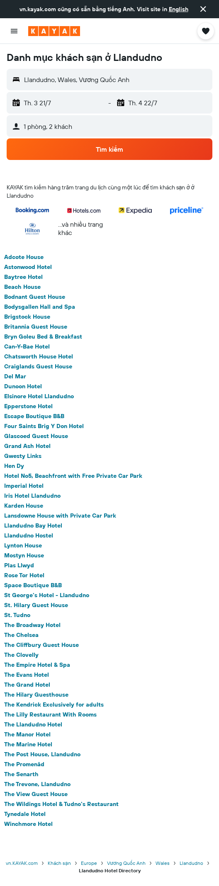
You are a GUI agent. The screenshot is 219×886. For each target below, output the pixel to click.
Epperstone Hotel (28, 406)
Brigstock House (27, 316)
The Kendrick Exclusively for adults (54, 704)
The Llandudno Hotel (33, 724)
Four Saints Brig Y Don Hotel (44, 426)
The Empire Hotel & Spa (37, 664)
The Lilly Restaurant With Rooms (50, 714)
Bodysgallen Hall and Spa (39, 306)
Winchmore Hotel (28, 824)
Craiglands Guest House (38, 366)
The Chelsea (21, 635)
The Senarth (21, 774)
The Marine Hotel (28, 744)
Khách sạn (59, 863)
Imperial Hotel (24, 485)
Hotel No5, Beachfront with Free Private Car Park (73, 475)
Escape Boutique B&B (34, 416)
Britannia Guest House (35, 326)
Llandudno (191, 863)
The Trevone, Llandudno (37, 784)
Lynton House (23, 545)
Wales (163, 863)
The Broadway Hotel (32, 625)
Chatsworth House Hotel (38, 356)
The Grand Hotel (27, 684)
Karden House (23, 505)
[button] (203, 9)
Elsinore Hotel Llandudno (39, 396)
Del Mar (15, 376)
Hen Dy (14, 466)
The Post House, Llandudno (42, 754)
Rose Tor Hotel (24, 575)
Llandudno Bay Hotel (33, 525)
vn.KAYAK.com (22, 863)
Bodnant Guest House (34, 296)
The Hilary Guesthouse (36, 694)
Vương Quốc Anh (126, 863)
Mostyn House (24, 555)
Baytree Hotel (23, 277)
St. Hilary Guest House (36, 605)
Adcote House (24, 257)
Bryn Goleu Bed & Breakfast (43, 336)
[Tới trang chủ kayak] (54, 31)
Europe (89, 863)
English (178, 9)
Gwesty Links (22, 456)
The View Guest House (36, 794)
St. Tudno (17, 615)
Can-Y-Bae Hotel (27, 346)
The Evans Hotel (26, 674)
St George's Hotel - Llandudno (46, 595)
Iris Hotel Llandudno (32, 495)
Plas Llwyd (19, 565)
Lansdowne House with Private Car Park (60, 515)
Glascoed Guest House (36, 436)
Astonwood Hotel (28, 267)
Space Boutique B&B (33, 585)
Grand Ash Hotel (27, 446)
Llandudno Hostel (28, 535)
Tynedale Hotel (25, 814)
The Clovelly (21, 654)
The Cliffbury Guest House (41, 645)
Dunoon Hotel (23, 386)
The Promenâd (24, 764)
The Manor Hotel (27, 734)
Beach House (22, 286)
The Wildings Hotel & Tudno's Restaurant (61, 804)
